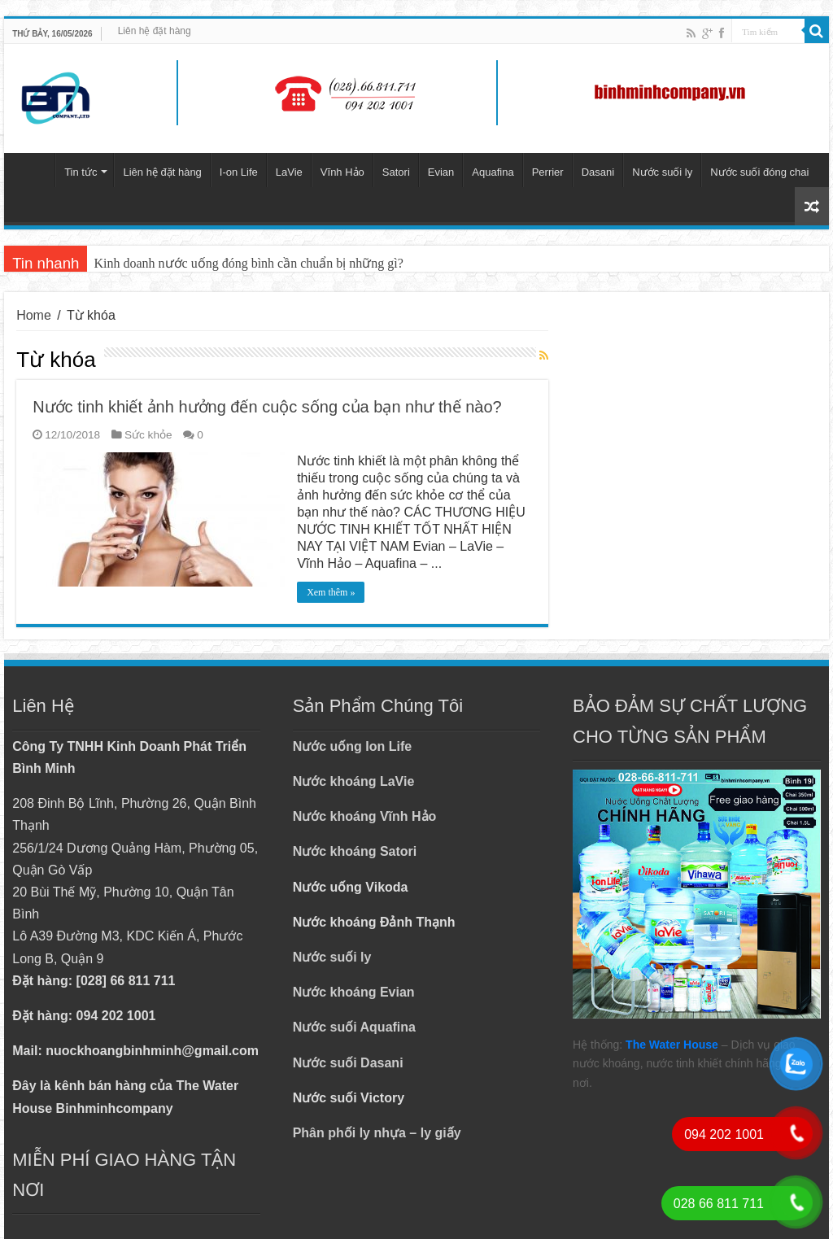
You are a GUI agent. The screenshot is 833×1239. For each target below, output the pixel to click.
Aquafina (492, 172)
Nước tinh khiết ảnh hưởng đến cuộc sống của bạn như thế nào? (267, 407)
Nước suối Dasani (348, 1063)
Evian (441, 172)
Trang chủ (33, 170)
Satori (396, 172)
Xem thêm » (331, 592)
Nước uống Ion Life (352, 746)
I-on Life (239, 172)
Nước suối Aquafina (354, 1027)
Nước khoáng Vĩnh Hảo (365, 816)
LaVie (289, 172)
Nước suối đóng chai (759, 172)
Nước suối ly (662, 172)
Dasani (598, 172)
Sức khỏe (148, 435)
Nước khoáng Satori (355, 851)
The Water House (672, 1044)
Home (33, 315)
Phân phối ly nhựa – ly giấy (377, 1133)
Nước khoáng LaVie (354, 781)
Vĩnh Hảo (342, 172)
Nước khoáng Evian (354, 992)
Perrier (548, 172)
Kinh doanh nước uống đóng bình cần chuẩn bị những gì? (248, 263)
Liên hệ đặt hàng (154, 31)
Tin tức (80, 172)
